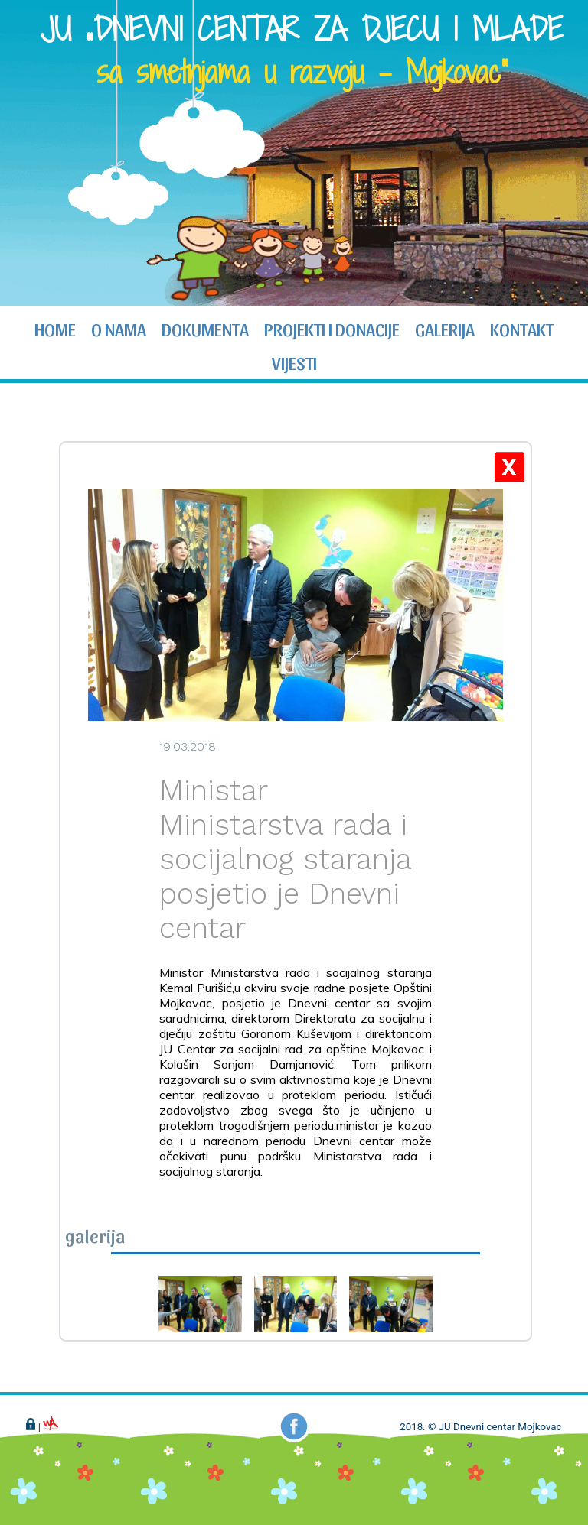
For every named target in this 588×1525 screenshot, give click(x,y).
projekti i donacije (332, 328)
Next (568, 154)
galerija (445, 328)
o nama (118, 328)
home (55, 328)
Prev (20, 154)
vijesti (294, 362)
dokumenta (205, 328)
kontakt (522, 328)
